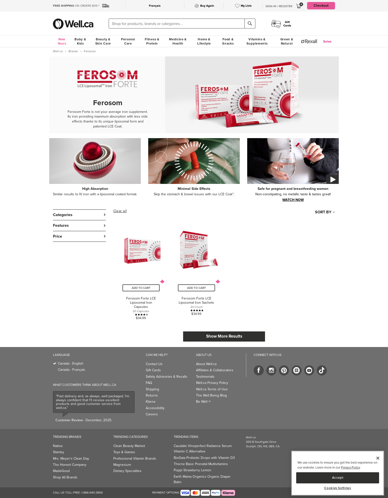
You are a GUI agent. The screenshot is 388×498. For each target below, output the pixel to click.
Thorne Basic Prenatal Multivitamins (201, 464)
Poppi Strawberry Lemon (192, 470)
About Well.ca (206, 364)
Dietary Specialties (127, 470)
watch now (293, 199)
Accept (337, 477)
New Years (62, 41)
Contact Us (154, 364)
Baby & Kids (80, 41)
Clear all (120, 211)
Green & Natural (286, 41)
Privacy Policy (350, 467)
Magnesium (122, 464)
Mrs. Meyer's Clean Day (71, 458)
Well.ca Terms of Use (212, 389)
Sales (327, 41)
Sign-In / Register (279, 6)
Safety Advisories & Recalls (166, 376)
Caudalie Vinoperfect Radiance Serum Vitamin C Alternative (203, 448)
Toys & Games (124, 452)
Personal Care (128, 41)
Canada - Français (71, 369)
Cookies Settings (337, 488)
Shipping (152, 389)
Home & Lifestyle (204, 41)
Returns (152, 395)
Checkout (321, 5)
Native (58, 445)
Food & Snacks (228, 41)
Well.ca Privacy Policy (212, 382)
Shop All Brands (65, 477)
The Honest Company (69, 464)
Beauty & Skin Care (103, 41)
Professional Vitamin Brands (134, 458)
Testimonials (205, 376)
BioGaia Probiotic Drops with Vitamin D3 (204, 457)
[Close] (377, 458)
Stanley (58, 452)
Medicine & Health (178, 41)
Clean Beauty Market (129, 445)
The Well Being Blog (211, 395)
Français (155, 5)
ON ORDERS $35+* (76, 5)
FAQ (149, 382)
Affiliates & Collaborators (214, 370)
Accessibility (155, 408)
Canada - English (70, 363)
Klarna (150, 401)
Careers (152, 414)
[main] (337, 473)
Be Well (203, 401)
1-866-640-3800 (92, 492)
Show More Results (224, 336)
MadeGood (61, 470)
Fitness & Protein (152, 41)
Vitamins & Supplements (257, 41)
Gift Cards (153, 370)
